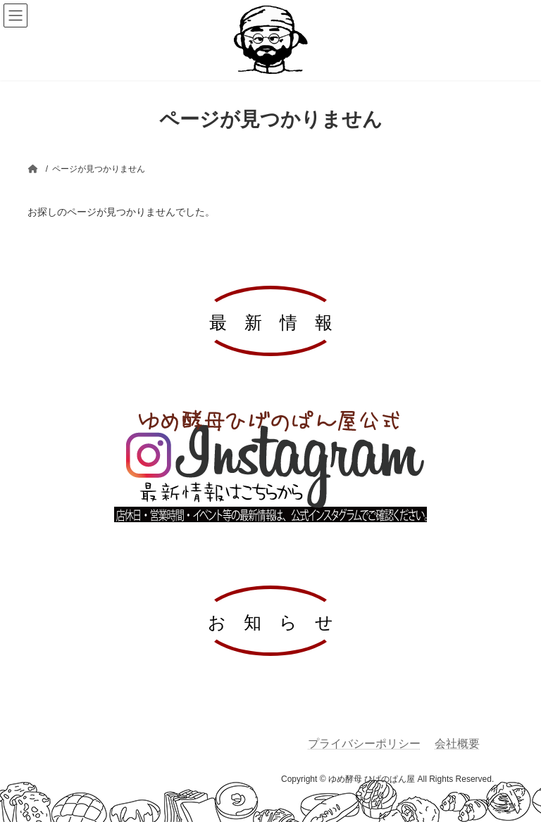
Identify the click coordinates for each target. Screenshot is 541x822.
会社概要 (457, 744)
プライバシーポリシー (364, 744)
